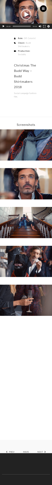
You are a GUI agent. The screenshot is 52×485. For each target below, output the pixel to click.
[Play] (3, 26)
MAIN (26, 452)
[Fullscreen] (44, 26)
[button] (26, 14)
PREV (10, 452)
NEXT (42, 452)
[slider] (22, 26)
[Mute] (40, 26)
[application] (26, 14)
